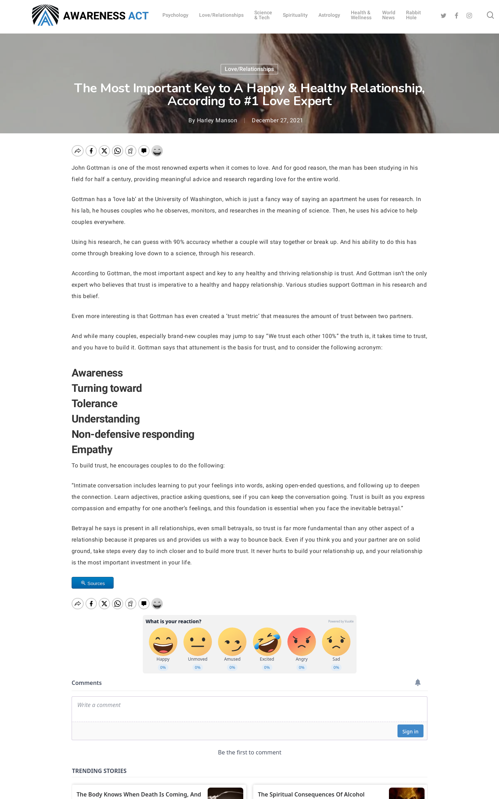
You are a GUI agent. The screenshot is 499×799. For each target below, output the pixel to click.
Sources (96, 583)
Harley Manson (217, 120)
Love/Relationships (249, 69)
